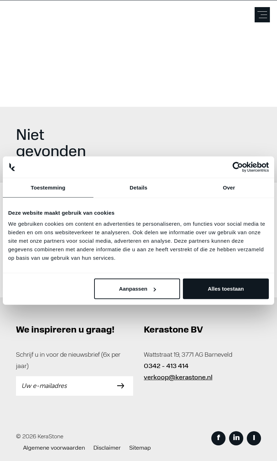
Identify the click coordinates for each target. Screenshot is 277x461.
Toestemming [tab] (48, 187)
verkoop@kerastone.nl (178, 377)
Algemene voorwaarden (54, 448)
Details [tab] (138, 187)
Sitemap (140, 448)
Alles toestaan (226, 289)
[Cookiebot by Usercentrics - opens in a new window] (238, 166)
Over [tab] (229, 187)
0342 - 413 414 (166, 366)
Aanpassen (137, 289)
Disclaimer (107, 448)
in (236, 438)
